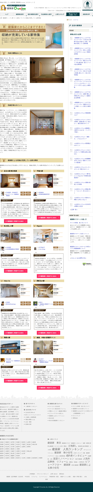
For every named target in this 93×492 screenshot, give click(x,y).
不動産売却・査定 (43, 7)
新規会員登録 (60, 10)
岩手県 (12, 442)
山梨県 (23, 446)
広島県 (18, 453)
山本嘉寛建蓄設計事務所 (12, 249)
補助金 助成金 (73, 462)
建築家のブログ (66, 443)
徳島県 (2, 455)
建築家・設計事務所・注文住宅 (15, 476)
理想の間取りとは (30, 419)
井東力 (40, 302)
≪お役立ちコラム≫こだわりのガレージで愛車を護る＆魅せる (82, 152)
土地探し (72, 446)
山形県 (28, 442)
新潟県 (2, 446)
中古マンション (76, 7)
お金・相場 (28, 422)
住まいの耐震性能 (60, 456)
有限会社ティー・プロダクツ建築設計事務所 (46, 361)
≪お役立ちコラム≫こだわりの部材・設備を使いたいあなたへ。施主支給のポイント (82, 121)
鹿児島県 (34, 458)
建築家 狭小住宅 (63, 452)
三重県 (18, 449)
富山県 (7, 446)
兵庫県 (18, 451)
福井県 (18, 446)
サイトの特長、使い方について (81, 406)
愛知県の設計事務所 (83, 446)
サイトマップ (76, 10)
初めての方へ (52, 10)
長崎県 (12, 458)
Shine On (7, 281)
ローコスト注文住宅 (54, 406)
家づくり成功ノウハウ (18, 18)
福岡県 (2, 458)
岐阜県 (2, 449)
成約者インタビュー (76, 455)
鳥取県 (2, 453)
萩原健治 (41, 192)
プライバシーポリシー (43, 474)
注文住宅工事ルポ (30, 412)
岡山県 (12, 453)
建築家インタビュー (76, 443)
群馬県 (12, 444)
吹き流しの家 (8, 226)
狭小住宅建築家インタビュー (57, 420)
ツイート (75, 20)
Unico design (42, 249)
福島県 (34, 442)
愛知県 (12, 449)
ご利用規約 (32, 474)
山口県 (23, 453)
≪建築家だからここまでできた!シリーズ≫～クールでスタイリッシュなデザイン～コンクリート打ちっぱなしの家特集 (82, 83)
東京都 (28, 444)
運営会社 (75, 418)
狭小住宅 (51, 418)
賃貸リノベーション (63, 458)
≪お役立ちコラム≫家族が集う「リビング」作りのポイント (82, 191)
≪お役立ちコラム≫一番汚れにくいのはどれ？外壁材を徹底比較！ (82, 175)
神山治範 (8, 359)
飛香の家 (7, 337)
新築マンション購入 (65, 476)
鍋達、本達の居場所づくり (46, 337)
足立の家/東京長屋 (10, 171)
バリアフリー (51, 456)
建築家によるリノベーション (57, 416)
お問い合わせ (53, 474)
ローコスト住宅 (58, 446)
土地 (36, 7)
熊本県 (18, 458)
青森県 (7, 442)
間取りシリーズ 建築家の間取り (58, 411)
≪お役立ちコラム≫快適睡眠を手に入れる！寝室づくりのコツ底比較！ (82, 160)
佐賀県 (7, 458)
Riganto (39, 226)
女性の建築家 (75, 465)
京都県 (7, 451)
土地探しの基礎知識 (30, 417)
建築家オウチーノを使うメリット (79, 233)
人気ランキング (77, 453)
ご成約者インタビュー (31, 406)
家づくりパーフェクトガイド (33, 415)
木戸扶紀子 (42, 247)
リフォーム (60, 7)
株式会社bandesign (11, 304)
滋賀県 (2, 451)
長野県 (28, 446)
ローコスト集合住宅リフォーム (57, 408)
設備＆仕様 (28, 424)
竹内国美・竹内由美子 (12, 192)
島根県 (7, 453)
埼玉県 (18, 444)
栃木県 (7, 444)
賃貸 (46, 479)
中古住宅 (27, 476)
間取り (65, 446)
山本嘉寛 (8, 247)
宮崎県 (28, 458)
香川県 (7, 455)
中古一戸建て (67, 7)
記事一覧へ (74, 209)
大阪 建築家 (86, 453)
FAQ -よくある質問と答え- (78, 258)
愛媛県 (12, 455)
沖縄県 (40, 458)
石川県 (12, 446)
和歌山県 (29, 451)
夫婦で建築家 (78, 459)
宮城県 (18, 442)
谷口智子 (41, 359)
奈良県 (23, 451)
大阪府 (12, 451)
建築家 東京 (54, 443)
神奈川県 (34, 444)
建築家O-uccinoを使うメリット (81, 408)
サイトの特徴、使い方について (79, 222)
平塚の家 (40, 171)
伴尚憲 (8, 302)
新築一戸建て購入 (77, 476)
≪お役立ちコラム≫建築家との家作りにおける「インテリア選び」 (82, 130)
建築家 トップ (7, 18)
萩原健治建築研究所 (44, 194)
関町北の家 (41, 281)
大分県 (23, 458)
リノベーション (52, 7)
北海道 (2, 442)
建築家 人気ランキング (67, 449)
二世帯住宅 (81, 462)
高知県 (18, 455)
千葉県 (23, 444)
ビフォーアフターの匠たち (56, 413)
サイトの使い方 (68, 10)
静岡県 (7, 449)
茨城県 (2, 444)
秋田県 (23, 442)
